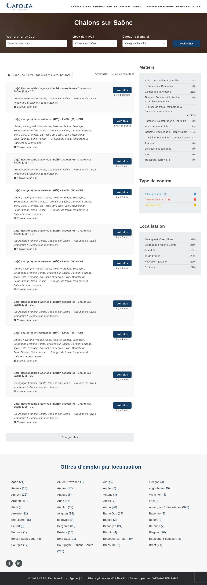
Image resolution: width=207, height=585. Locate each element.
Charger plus (70, 437)
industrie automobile (156, 126)
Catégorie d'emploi (135, 36)
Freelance (170, 205)
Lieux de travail (83, 36)
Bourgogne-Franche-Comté (160, 244)
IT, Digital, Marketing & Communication (167, 137)
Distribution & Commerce (159, 86)
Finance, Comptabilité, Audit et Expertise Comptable (162, 99)
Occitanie (150, 267)
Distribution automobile (158, 91)
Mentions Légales (66, 578)
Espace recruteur (160, 6)
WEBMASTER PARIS (165, 578)
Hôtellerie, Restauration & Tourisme (165, 121)
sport (148, 154)
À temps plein (170, 199)
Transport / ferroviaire (157, 159)
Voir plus (122, 90)
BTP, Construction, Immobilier (162, 80)
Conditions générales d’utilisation (104, 578)
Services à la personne (158, 148)
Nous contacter (188, 6)
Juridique (150, 143)
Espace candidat (131, 6)
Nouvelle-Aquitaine (156, 261)
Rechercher (186, 43)
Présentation (81, 6)
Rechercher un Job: (20, 36)
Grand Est (151, 250)
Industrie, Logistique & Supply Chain (166, 132)
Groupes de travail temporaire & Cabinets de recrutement (163, 109)
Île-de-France (152, 256)
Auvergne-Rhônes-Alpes (159, 239)
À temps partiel (170, 194)
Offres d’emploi (105, 6)
